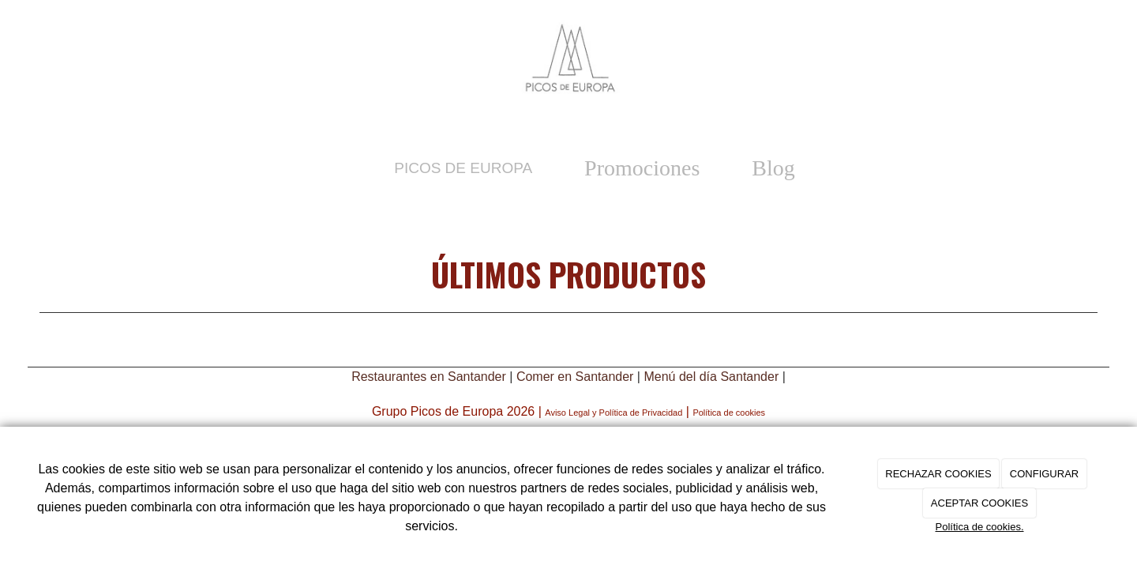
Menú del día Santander (711, 376)
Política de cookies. (979, 527)
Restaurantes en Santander (428, 376)
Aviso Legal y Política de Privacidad (613, 412)
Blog (773, 168)
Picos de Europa (463, 168)
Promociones (642, 168)
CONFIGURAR (1044, 474)
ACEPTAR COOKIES (979, 503)
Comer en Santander (575, 376)
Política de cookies (728, 412)
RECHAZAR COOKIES (938, 474)
